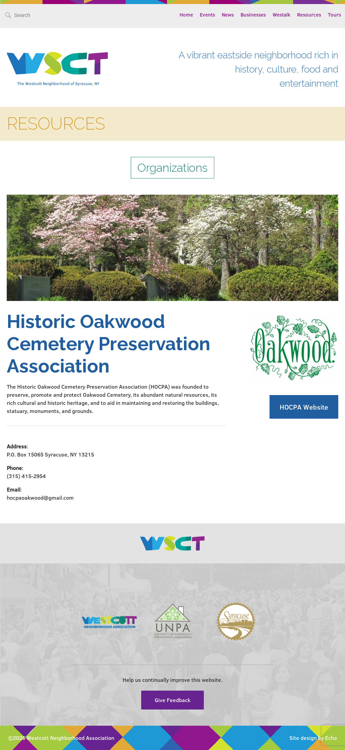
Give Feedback (172, 699)
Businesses (253, 14)
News (228, 14)
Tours (334, 14)
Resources (309, 14)
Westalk (281, 14)
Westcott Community (57, 63)
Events (207, 14)
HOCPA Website (304, 406)
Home (186, 14)
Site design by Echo (313, 737)
